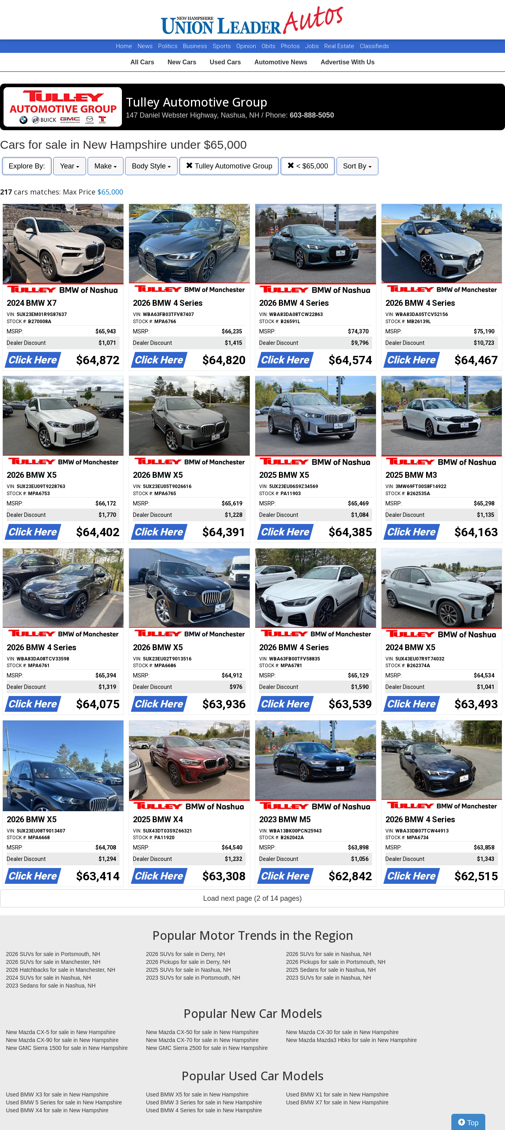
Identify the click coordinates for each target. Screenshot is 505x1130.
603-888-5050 (312, 115)
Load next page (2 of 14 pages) (252, 898)
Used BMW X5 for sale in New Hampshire (197, 1094)
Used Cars (225, 62)
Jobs (312, 46)
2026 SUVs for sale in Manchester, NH (53, 962)
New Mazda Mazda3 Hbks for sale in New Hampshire (351, 1040)
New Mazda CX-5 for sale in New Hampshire (61, 1032)
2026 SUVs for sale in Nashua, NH (328, 954)
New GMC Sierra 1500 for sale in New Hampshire (67, 1048)
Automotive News (280, 62)
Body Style (151, 166)
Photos (291, 46)
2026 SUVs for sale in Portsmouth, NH (53, 954)
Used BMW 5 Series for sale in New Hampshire (64, 1102)
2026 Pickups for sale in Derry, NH (188, 962)
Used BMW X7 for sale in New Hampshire (337, 1102)
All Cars (142, 62)
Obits (269, 46)
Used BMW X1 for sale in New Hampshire (337, 1094)
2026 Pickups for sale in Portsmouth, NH (335, 962)
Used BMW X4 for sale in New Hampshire (57, 1110)
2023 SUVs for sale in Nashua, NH (328, 978)
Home (124, 46)
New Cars (182, 62)
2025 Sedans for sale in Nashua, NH (331, 970)
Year (69, 166)
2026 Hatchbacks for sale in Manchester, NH (60, 970)
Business (196, 46)
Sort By (357, 166)
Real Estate (340, 46)
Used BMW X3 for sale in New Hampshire (57, 1094)
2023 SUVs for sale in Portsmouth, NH (193, 978)
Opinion (247, 46)
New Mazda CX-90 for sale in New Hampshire (62, 1040)
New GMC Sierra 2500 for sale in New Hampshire (207, 1048)
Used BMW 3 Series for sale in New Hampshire (204, 1102)
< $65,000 (307, 166)
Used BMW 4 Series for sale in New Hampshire (204, 1110)
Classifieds (374, 46)
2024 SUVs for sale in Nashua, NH (48, 978)
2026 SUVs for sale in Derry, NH (185, 954)
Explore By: (27, 166)
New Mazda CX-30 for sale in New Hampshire (342, 1032)
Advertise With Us (348, 62)
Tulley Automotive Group (229, 166)
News (145, 46)
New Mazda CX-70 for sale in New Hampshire (202, 1040)
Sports (222, 46)
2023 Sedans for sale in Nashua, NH (50, 985)
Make (105, 166)
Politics (168, 46)
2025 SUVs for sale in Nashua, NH (188, 970)
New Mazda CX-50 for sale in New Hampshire (202, 1032)
